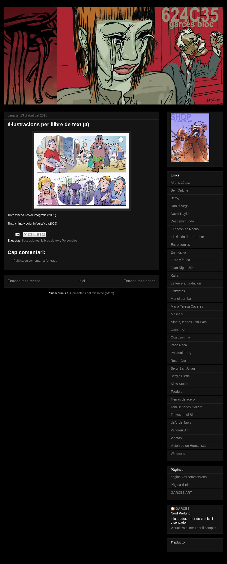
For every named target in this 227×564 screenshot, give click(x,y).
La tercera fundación (186, 283)
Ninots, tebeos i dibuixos (189, 322)
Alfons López (180, 182)
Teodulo (176, 391)
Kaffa (174, 275)
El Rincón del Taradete (187, 237)
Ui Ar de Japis (181, 422)
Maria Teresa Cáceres (187, 306)
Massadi (177, 314)
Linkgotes (178, 291)
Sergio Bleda (180, 376)
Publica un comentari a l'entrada (35, 260)
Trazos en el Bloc (183, 415)
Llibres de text (50, 240)
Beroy (175, 198)
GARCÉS (182, 508)
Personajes (69, 240)
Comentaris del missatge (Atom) (92, 293)
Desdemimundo (182, 221)
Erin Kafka (178, 252)
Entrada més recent (24, 281)
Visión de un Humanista (188, 445)
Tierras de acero (183, 399)
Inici (82, 281)
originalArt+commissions (189, 477)
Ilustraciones (30, 240)
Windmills (178, 453)
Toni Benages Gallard (186, 407)
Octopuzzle (179, 330)
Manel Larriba (181, 299)
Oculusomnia (180, 337)
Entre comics (180, 244)
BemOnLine (179, 190)
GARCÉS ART (181, 492)
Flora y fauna (180, 260)
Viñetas (176, 438)
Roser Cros (179, 361)
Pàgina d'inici (180, 485)
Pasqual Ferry (181, 353)
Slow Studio (179, 384)
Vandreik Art (179, 430)
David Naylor (180, 214)
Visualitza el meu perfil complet (193, 528)
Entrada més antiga (140, 281)
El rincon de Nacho (185, 229)
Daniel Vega (180, 206)
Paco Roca (179, 345)
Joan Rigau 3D (182, 268)
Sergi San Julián (183, 368)
